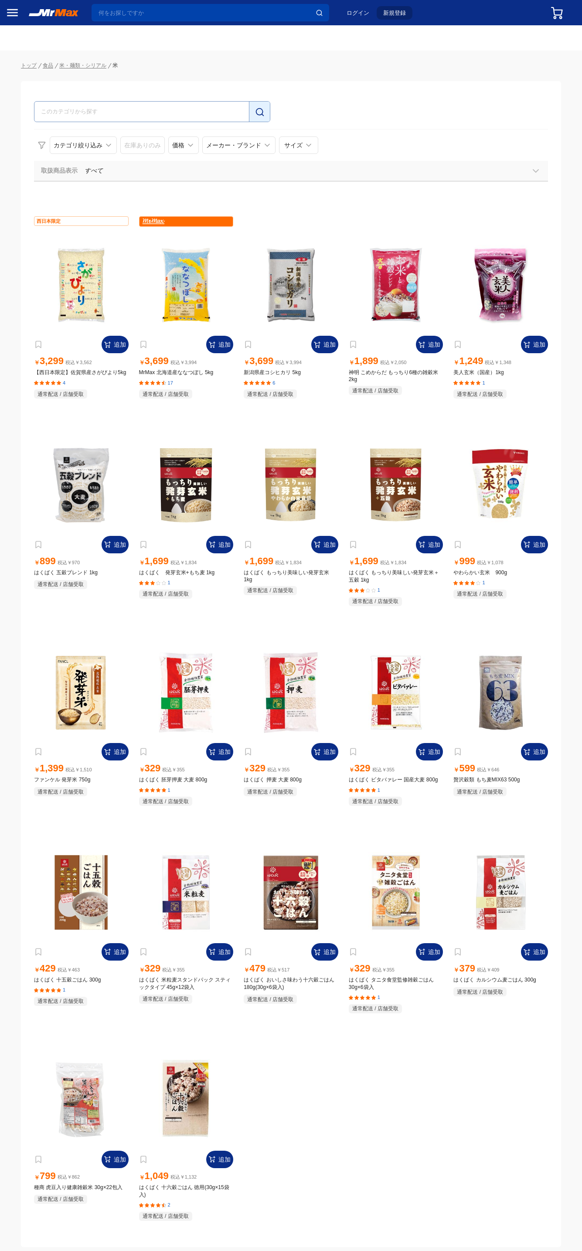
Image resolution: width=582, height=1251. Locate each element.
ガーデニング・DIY (36, 662)
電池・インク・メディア (44, 625)
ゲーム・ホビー (31, 644)
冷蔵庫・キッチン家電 (40, 460)
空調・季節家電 (31, 479)
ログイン (365, 16)
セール (19, 46)
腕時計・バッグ (31, 607)
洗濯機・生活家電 (34, 497)
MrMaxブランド (32, 79)
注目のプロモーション (40, 63)
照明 (16, 534)
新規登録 (401, 16)
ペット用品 (25, 570)
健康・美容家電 (31, 515)
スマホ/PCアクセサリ (39, 552)
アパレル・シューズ (37, 589)
